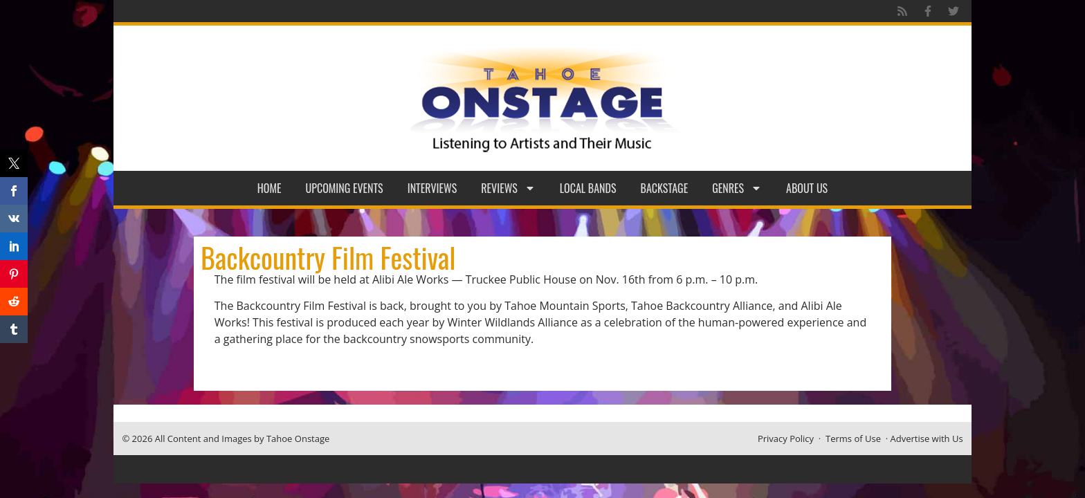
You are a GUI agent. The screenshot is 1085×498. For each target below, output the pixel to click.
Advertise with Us (927, 438)
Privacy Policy (786, 438)
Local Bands (588, 188)
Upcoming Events (344, 188)
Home (269, 188)
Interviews (432, 188)
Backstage (665, 188)
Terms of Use (853, 438)
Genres (737, 188)
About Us (807, 188)
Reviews (508, 188)
